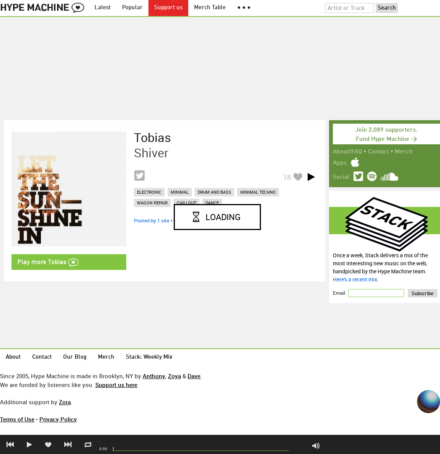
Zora (65, 402)
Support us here (116, 385)
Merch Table (210, 8)
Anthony (154, 376)
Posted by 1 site (151, 220)
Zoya (174, 376)
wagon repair (152, 203)
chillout (186, 203)
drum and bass (214, 192)
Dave (193, 376)
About (13, 357)
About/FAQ (347, 152)
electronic (149, 192)
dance (212, 203)
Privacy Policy (58, 419)
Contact (378, 152)
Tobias (152, 137)
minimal (180, 192)
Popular (132, 8)
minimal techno (258, 192)
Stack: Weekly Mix (149, 357)
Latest (103, 8)
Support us (168, 8)
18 (287, 176)
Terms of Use (17, 419)
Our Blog (74, 357)
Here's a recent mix (355, 279)
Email (339, 292)
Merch (403, 152)
